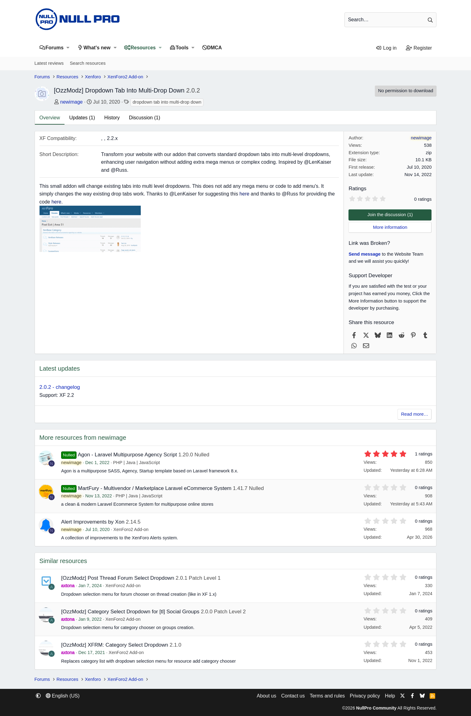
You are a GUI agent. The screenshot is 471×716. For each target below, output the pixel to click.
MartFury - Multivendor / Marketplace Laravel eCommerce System (154, 488)
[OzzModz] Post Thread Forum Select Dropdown (117, 578)
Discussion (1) (144, 117)
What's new (97, 47)
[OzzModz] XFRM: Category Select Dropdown (114, 645)
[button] (68, 47)
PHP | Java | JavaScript (136, 462)
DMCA (214, 47)
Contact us (293, 695)
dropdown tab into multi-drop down (167, 102)
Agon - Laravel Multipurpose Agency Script (127, 455)
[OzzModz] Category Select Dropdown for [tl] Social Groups (130, 612)
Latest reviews (49, 63)
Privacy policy (365, 695)
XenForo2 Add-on (130, 529)
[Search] (390, 19)
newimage (71, 102)
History (112, 117)
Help (390, 695)
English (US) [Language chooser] (63, 695)
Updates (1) (82, 117)
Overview (50, 117)
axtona (68, 585)
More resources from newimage (83, 437)
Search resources (88, 63)
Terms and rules (327, 695)
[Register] (419, 48)
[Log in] (386, 48)
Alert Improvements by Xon (92, 522)
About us (266, 695)
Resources (143, 47)
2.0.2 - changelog (60, 387)
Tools (182, 47)
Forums (54, 47)
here (244, 193)
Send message (364, 254)
